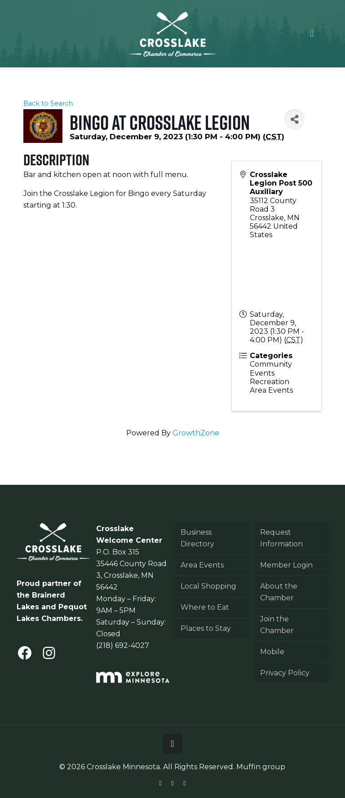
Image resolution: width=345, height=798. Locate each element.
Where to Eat (205, 607)
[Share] (294, 119)
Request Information (281, 538)
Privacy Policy (285, 673)
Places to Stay (206, 628)
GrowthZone (195, 433)
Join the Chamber (277, 625)
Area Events (202, 565)
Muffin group (260, 767)
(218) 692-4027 (122, 645)
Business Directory (197, 538)
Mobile (272, 651)
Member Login (286, 565)
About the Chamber (278, 592)
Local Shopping (208, 586)
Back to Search (48, 103)
